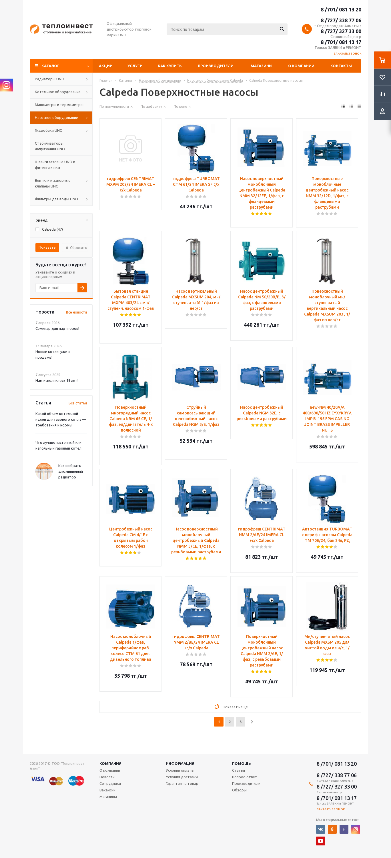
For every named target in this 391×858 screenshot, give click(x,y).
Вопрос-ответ (244, 777)
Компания (110, 763)
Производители (216, 66)
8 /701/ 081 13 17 (341, 42)
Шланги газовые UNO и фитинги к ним (55, 164)
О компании (301, 66)
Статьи (238, 770)
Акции (106, 66)
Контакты (341, 66)
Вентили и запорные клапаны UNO (53, 183)
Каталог (50, 66)
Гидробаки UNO (49, 130)
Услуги (135, 66)
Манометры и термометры (59, 105)
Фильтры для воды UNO (56, 199)
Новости (107, 777)
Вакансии (107, 790)
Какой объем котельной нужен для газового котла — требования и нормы (60, 419)
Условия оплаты (180, 770)
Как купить (170, 66)
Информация (180, 763)
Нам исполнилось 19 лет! (56, 380)
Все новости (76, 312)
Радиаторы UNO (49, 79)
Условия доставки (182, 777)
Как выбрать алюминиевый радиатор (70, 471)
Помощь (241, 763)
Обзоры (239, 790)
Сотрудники (110, 783)
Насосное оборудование (56, 117)
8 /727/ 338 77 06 (341, 20)
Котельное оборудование (58, 92)
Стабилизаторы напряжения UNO (50, 146)
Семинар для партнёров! (57, 328)
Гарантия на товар (182, 783)
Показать (47, 247)
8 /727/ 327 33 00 (341, 31)
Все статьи (78, 403)
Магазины (261, 66)
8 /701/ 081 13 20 (341, 9)
